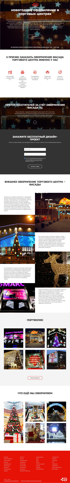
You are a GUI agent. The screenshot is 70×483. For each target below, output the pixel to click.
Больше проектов (35, 378)
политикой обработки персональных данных (33, 160)
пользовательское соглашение (36, 158)
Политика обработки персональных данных (31, 481)
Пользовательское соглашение (11, 481)
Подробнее (35, 36)
